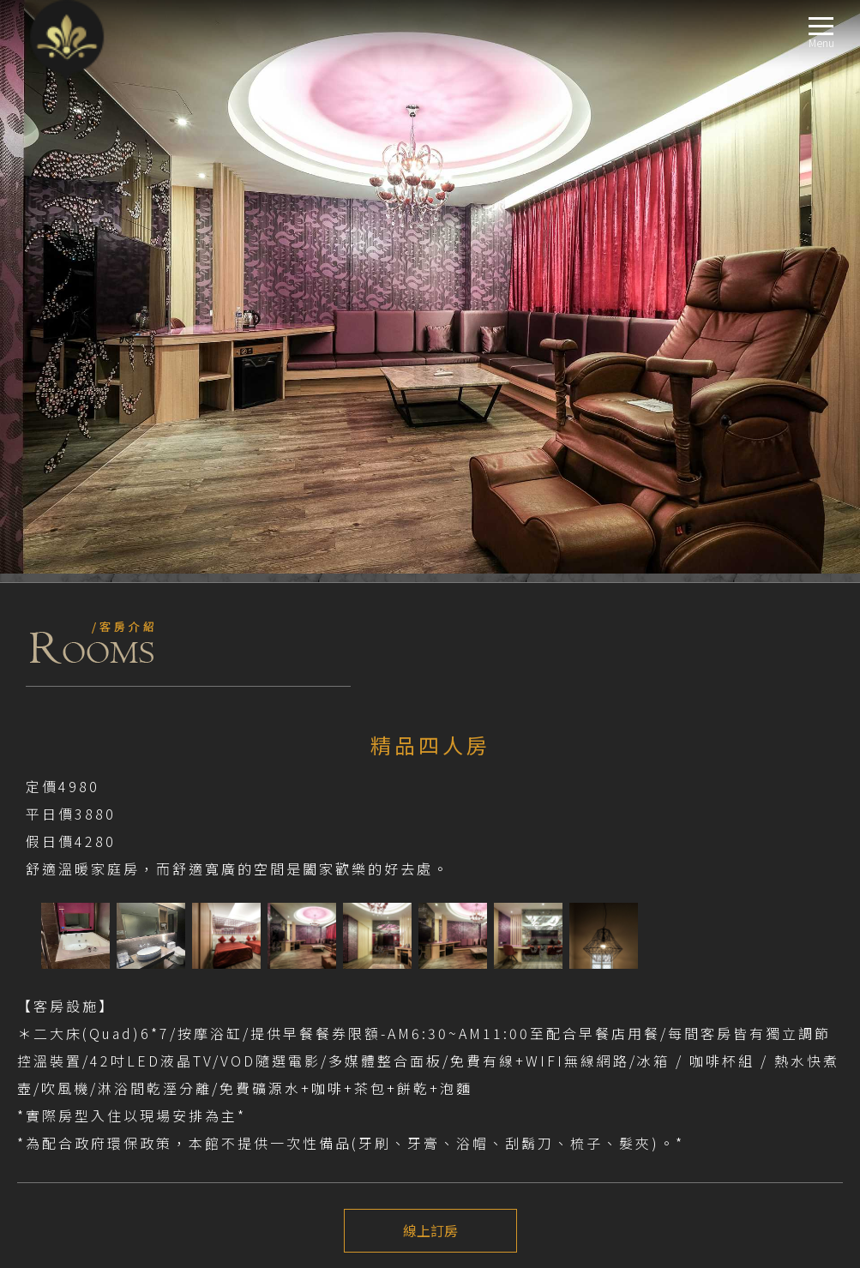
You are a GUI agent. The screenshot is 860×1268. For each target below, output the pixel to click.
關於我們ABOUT (58, 879)
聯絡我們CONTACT (63, 1147)
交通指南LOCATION (65, 1085)
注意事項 (48, 779)
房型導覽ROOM (55, 941)
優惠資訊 (65, 920)
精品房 (59, 1023)
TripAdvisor (33, 826)
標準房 (59, 982)
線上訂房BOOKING (64, 1126)
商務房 (59, 961)
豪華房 (59, 1003)
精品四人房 (71, 1064)
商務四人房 (71, 1044)
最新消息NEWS (54, 900)
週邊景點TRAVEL (58, 1105)
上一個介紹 (430, 721)
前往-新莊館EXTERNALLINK (83, 858)
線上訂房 (430, 657)
